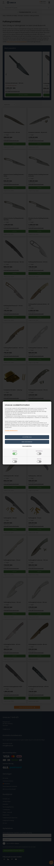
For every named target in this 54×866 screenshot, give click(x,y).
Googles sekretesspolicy (11, 430)
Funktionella (14, 460)
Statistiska (39, 460)
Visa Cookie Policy (27, 446)
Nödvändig (14, 452)
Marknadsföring (39, 452)
